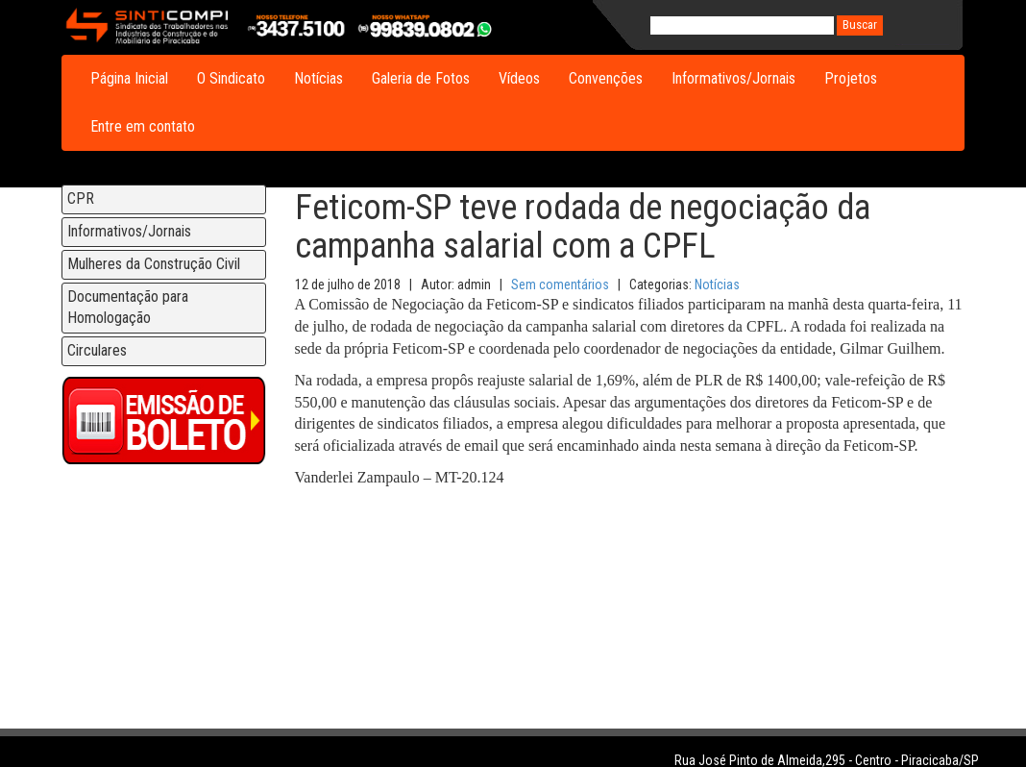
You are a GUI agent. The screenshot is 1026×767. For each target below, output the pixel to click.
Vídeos (519, 78)
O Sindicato (231, 78)
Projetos (850, 78)
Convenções (606, 78)
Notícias (318, 78)
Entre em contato (142, 126)
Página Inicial (129, 78)
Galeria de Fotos (421, 78)
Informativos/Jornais (733, 78)
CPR (80, 198)
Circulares (97, 350)
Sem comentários (560, 284)
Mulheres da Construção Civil (153, 264)
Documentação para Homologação (127, 307)
